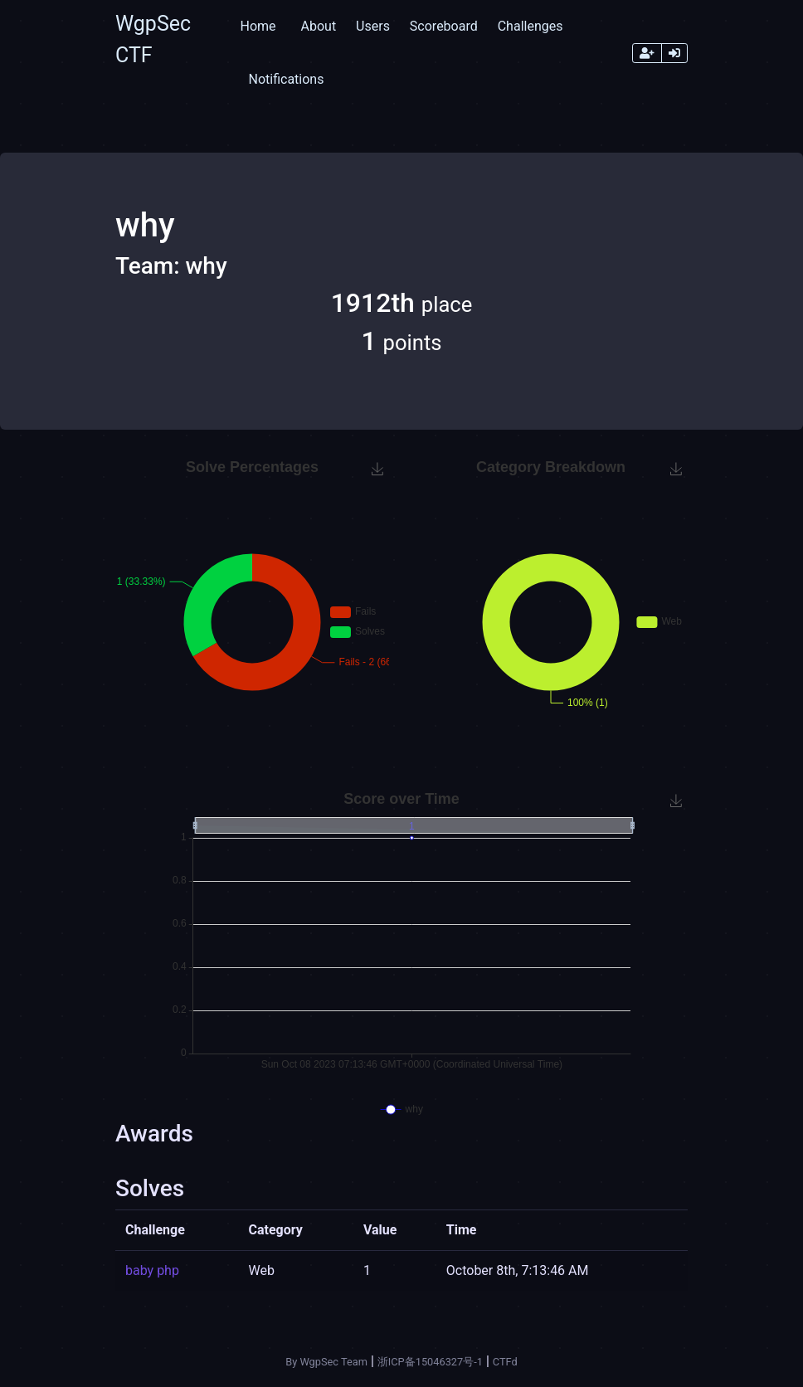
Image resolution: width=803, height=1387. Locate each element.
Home (257, 26)
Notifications (286, 79)
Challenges (530, 26)
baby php (152, 1270)
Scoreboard (444, 26)
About (319, 26)
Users (373, 26)
